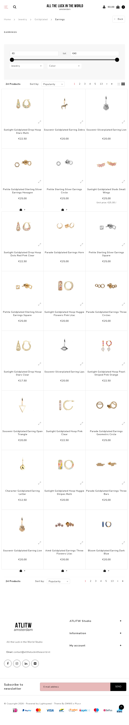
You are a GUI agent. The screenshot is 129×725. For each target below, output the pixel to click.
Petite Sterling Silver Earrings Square (106, 256)
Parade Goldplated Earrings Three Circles (106, 316)
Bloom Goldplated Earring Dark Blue (106, 558)
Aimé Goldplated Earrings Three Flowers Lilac (64, 558)
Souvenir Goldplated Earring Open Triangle (23, 437)
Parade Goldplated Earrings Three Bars (106, 497)
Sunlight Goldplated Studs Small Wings (106, 192)
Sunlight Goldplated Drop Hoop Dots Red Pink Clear (22, 256)
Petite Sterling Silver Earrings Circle (64, 192)
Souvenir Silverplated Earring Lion (106, 129)
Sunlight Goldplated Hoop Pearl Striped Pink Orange (106, 376)
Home (7, 19)
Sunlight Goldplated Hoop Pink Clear (64, 437)
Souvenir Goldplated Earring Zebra (64, 129)
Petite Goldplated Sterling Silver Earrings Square (22, 316)
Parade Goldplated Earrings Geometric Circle (106, 437)
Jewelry (22, 19)
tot (64, 53)
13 (101, 83)
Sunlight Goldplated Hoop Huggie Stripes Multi (64, 497)
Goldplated (41, 19)
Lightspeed (45, 710)
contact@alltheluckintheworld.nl (31, 658)
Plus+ (78, 710)
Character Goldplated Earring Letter (22, 497)
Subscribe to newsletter (13, 693)
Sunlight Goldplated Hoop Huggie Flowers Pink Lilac (64, 316)
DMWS (68, 710)
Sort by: (34, 84)
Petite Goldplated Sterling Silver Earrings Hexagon (22, 192)
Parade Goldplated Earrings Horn (64, 254)
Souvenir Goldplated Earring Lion (22, 556)
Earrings (60, 19)
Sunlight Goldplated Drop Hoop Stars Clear (22, 376)
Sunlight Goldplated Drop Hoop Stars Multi (22, 131)
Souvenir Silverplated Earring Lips (64, 374)
